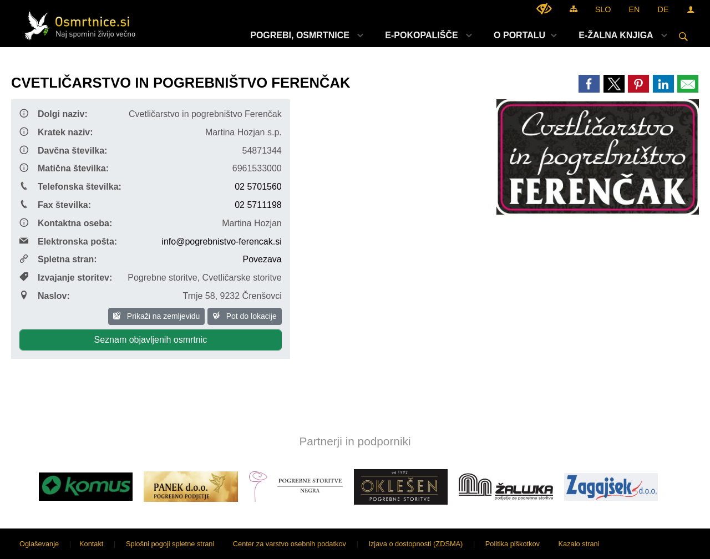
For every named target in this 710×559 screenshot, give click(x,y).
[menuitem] (303, 35)
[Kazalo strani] (573, 8)
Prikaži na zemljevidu (156, 316)
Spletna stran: (58, 259)
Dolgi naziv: (53, 114)
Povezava (261, 259)
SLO (603, 9)
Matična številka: (64, 168)
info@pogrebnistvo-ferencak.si (221, 241)
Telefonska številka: (70, 186)
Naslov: (44, 296)
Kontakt (91, 544)
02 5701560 (258, 186)
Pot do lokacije (244, 316)
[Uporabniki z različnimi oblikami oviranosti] (544, 8)
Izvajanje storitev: (65, 277)
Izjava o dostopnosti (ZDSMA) (415, 544)
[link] (589, 84)
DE (663, 9)
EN (634, 9)
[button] (18, 489)
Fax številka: (55, 205)
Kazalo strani (579, 544)
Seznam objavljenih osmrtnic (150, 339)
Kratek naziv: (56, 132)
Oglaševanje (39, 544)
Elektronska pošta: (68, 241)
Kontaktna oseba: (65, 223)
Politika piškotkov (512, 544)
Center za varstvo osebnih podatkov (289, 544)
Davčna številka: (63, 150)
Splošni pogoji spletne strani (170, 544)
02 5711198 (258, 205)
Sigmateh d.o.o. (674, 544)
